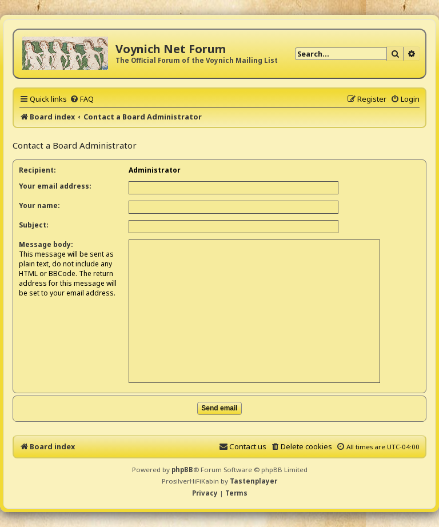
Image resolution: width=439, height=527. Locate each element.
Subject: (34, 225)
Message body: (46, 244)
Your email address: (55, 186)
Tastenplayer (253, 481)
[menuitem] (82, 99)
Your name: (39, 205)
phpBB (182, 469)
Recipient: (37, 170)
